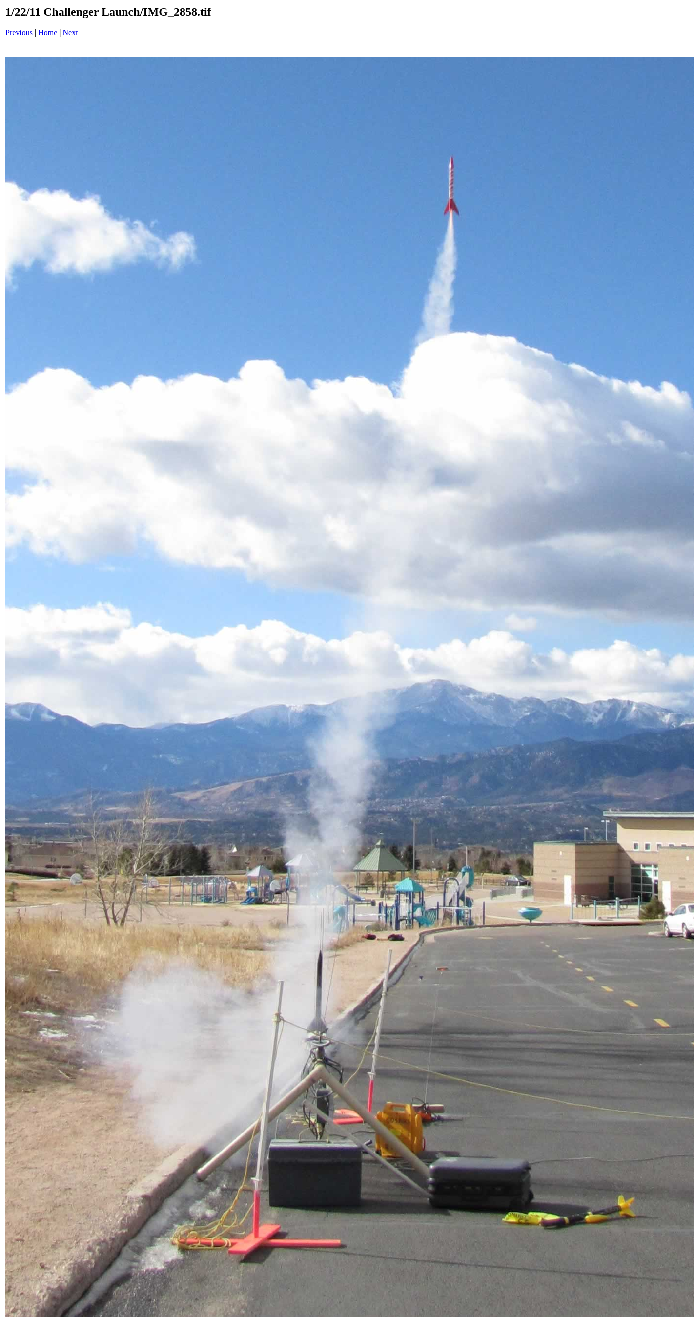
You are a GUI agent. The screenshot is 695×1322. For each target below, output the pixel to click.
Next (70, 32)
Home (47, 32)
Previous (19, 32)
